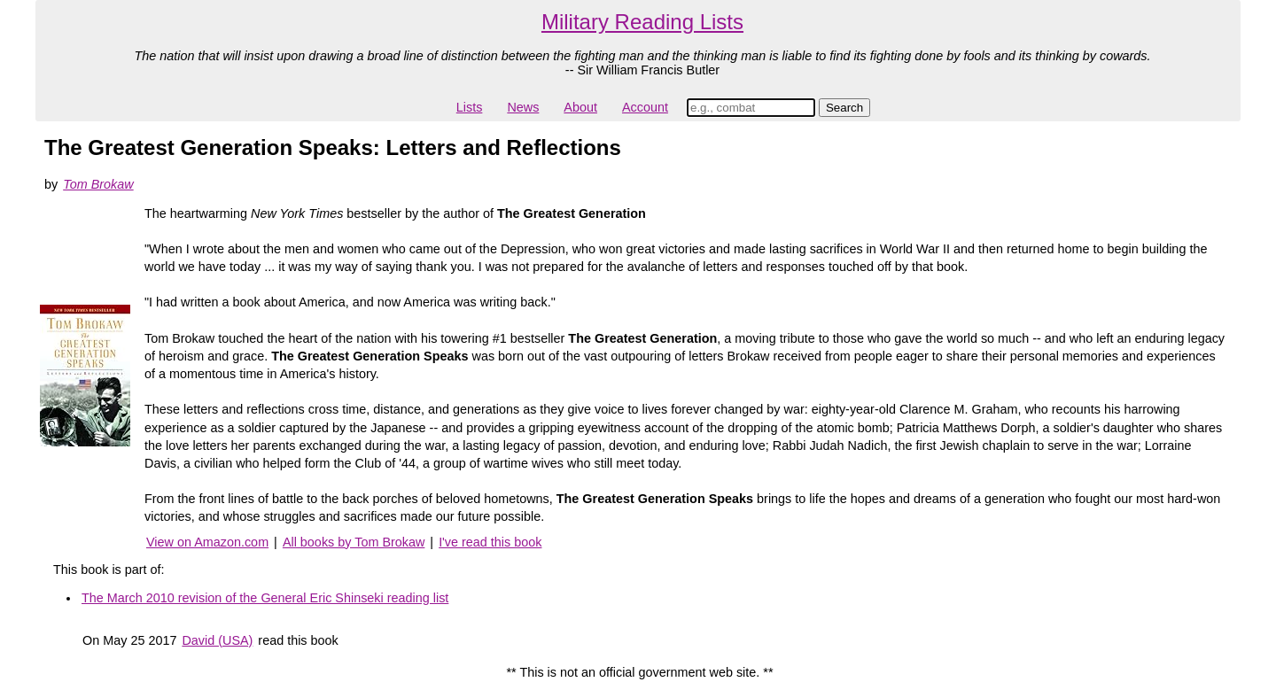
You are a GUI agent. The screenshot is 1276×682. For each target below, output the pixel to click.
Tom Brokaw (98, 184)
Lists (469, 107)
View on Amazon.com (207, 542)
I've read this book (490, 542)
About (580, 107)
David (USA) (217, 640)
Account (645, 107)
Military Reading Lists (642, 22)
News (523, 107)
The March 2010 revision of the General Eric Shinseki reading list (265, 598)
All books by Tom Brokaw (354, 542)
